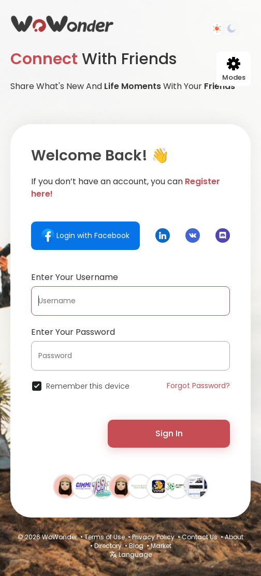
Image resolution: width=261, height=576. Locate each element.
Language (130, 554)
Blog (136, 545)
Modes (233, 69)
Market (161, 545)
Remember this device (87, 386)
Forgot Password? (198, 385)
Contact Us (200, 537)
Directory (108, 545)
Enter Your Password (73, 332)
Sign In (169, 433)
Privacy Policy (153, 537)
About (234, 537)
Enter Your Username (74, 277)
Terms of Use (104, 537)
